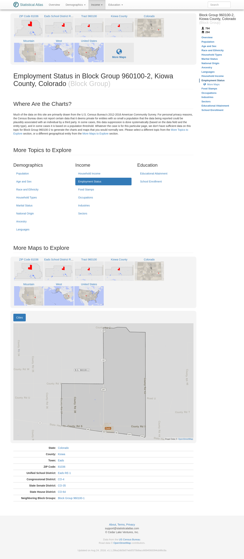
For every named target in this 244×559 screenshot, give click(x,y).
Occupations (85, 197)
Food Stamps (86, 189)
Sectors (82, 213)
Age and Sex (23, 181)
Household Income (89, 173)
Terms (121, 524)
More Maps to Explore (95, 133)
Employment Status (89, 181)
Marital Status (24, 205)
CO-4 (61, 479)
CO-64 (62, 491)
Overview (54, 4)
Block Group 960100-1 (71, 498)
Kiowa (61, 454)
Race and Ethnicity (27, 189)
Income (97, 4)
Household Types (26, 197)
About (112, 524)
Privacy (130, 524)
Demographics (75, 4)
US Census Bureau (129, 539)
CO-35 (62, 485)
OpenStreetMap (122, 542)
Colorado (63, 447)
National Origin (25, 213)
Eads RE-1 (64, 473)
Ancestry (21, 221)
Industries (84, 205)
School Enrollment (151, 181)
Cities (19, 317)
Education (115, 4)
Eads (61, 460)
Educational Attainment (153, 173)
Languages (22, 229)
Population (22, 173)
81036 (61, 466)
